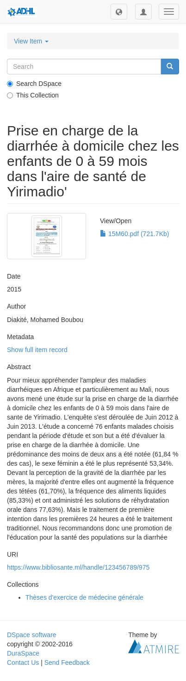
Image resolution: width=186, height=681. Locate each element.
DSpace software (31, 634)
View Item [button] (31, 41)
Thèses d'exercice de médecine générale (84, 597)
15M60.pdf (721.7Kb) (134, 233)
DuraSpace (23, 653)
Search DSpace (34, 83)
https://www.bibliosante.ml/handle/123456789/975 (78, 567)
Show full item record (37, 349)
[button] (119, 11)
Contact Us (23, 662)
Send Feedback (67, 662)
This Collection (33, 95)
